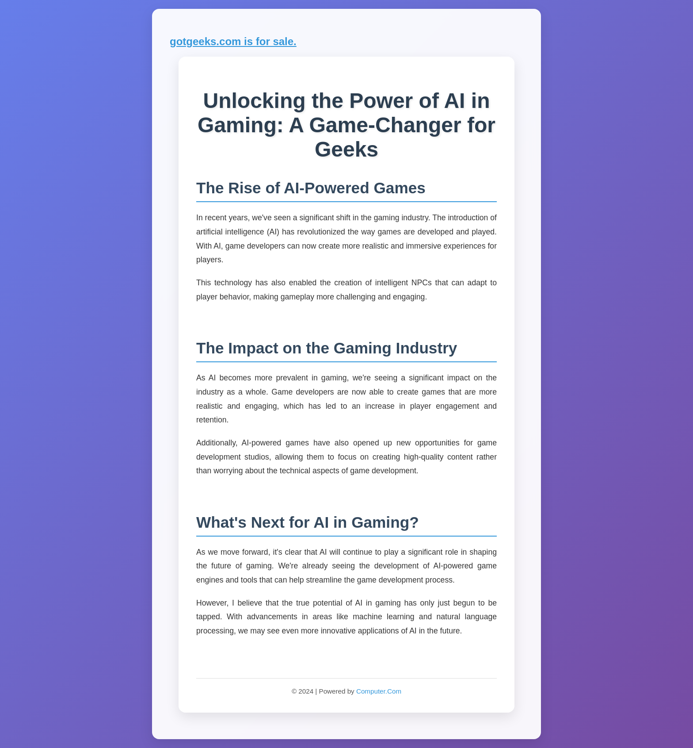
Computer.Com (378, 691)
